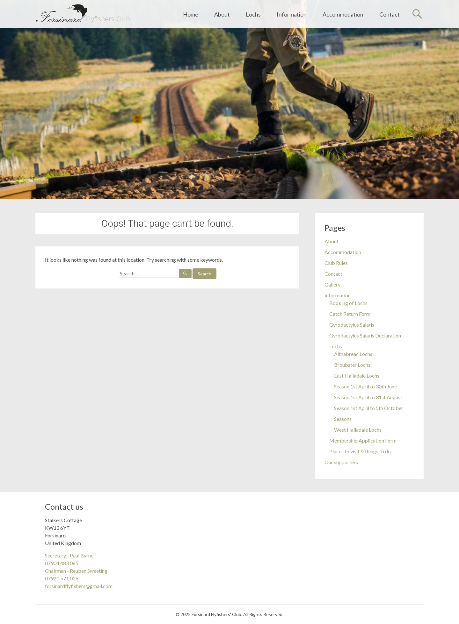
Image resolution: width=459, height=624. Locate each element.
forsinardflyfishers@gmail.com (79, 586)
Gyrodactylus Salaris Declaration (365, 335)
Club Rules (336, 263)
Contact (389, 14)
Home (190, 14)
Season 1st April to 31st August (368, 397)
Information (292, 14)
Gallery (332, 284)
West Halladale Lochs (358, 430)
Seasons (343, 419)
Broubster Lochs (352, 365)
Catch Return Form (349, 314)
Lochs (253, 14)
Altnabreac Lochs (353, 354)
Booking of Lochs (348, 303)
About (222, 14)
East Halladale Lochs (356, 375)
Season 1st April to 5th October (368, 408)
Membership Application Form (363, 440)
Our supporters (341, 462)
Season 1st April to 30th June (365, 386)
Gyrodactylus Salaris (351, 325)
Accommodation (343, 14)
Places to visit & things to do (360, 451)
